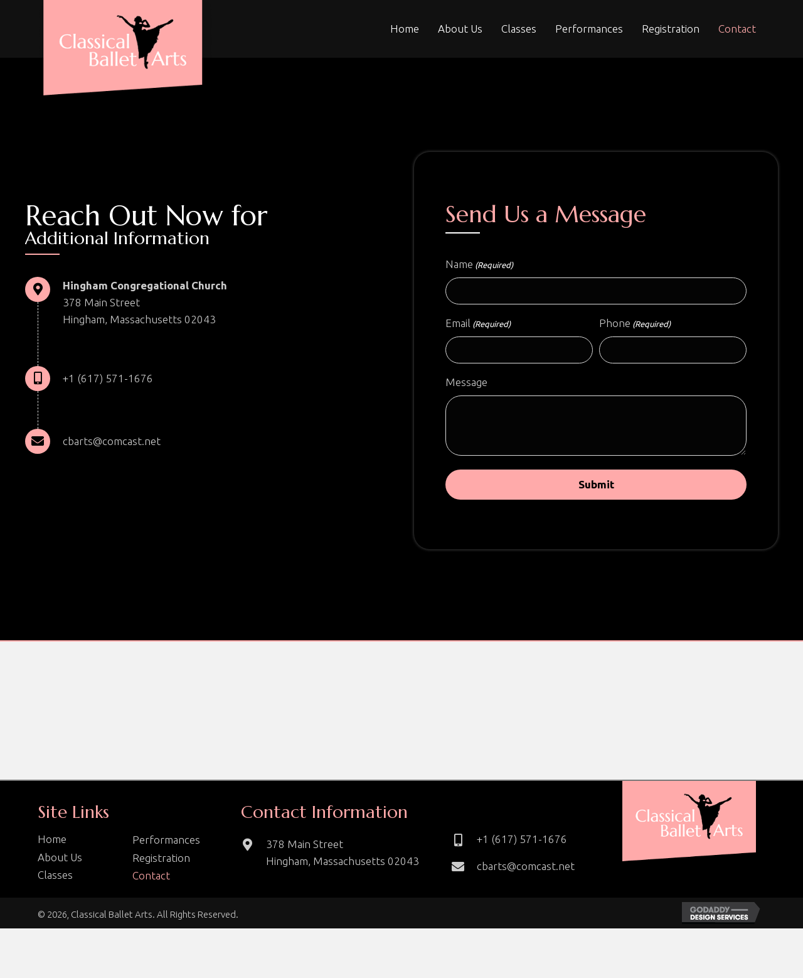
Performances (166, 844)
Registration (161, 862)
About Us (60, 861)
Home (52, 843)
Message (466, 386)
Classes (55, 879)
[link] (404, 28)
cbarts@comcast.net (112, 441)
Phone (635, 326)
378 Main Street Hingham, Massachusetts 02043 (342, 856)
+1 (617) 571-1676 (108, 378)
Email (478, 326)
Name (479, 265)
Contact (151, 880)
